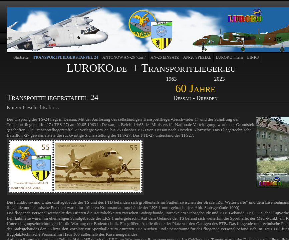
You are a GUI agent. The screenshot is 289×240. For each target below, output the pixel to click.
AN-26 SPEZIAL (197, 57)
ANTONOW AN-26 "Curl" (124, 57)
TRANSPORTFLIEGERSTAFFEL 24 (65, 57)
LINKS (253, 57)
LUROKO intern (229, 57)
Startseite (21, 57)
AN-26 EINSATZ (165, 57)
